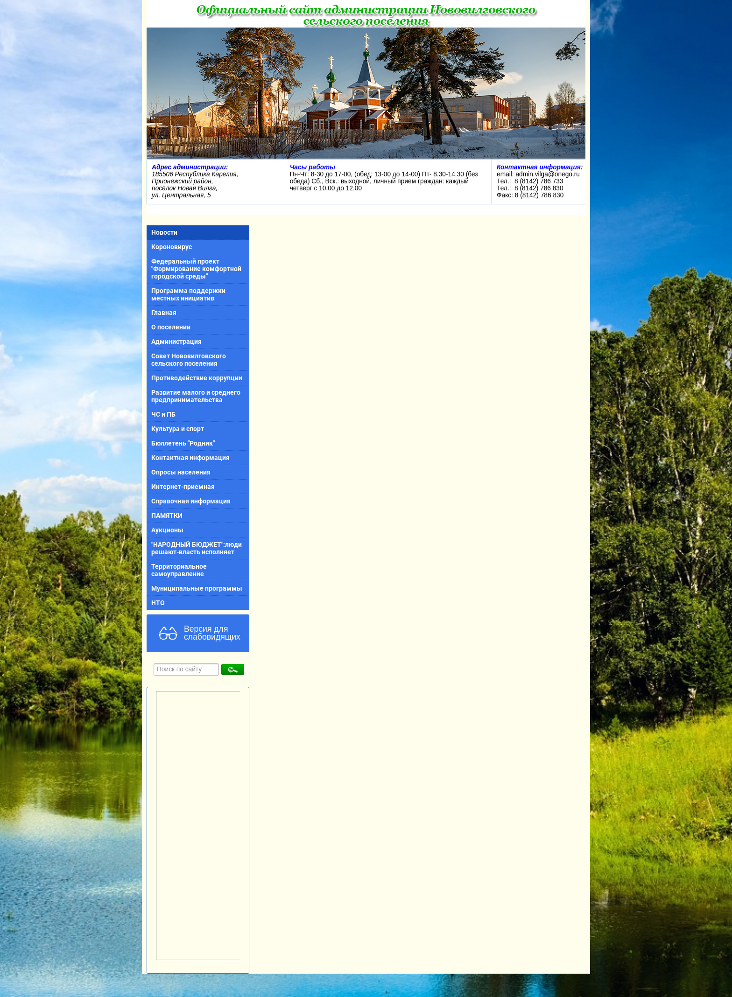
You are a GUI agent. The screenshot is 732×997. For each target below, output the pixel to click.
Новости (164, 232)
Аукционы (167, 530)
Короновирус (171, 247)
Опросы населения (181, 472)
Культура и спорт (177, 428)
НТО (158, 603)
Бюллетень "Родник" (183, 443)
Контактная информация (190, 457)
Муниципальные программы (196, 588)
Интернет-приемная (183, 486)
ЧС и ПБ (163, 414)
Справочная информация (191, 501)
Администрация (176, 341)
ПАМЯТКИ (167, 515)
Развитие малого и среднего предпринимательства (195, 396)
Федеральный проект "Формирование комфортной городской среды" (196, 269)
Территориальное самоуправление (179, 570)
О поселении (170, 327)
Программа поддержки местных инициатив (188, 294)
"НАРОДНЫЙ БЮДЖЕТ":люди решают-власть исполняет (196, 548)
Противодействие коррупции (196, 378)
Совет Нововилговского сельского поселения (188, 359)
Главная (163, 312)
